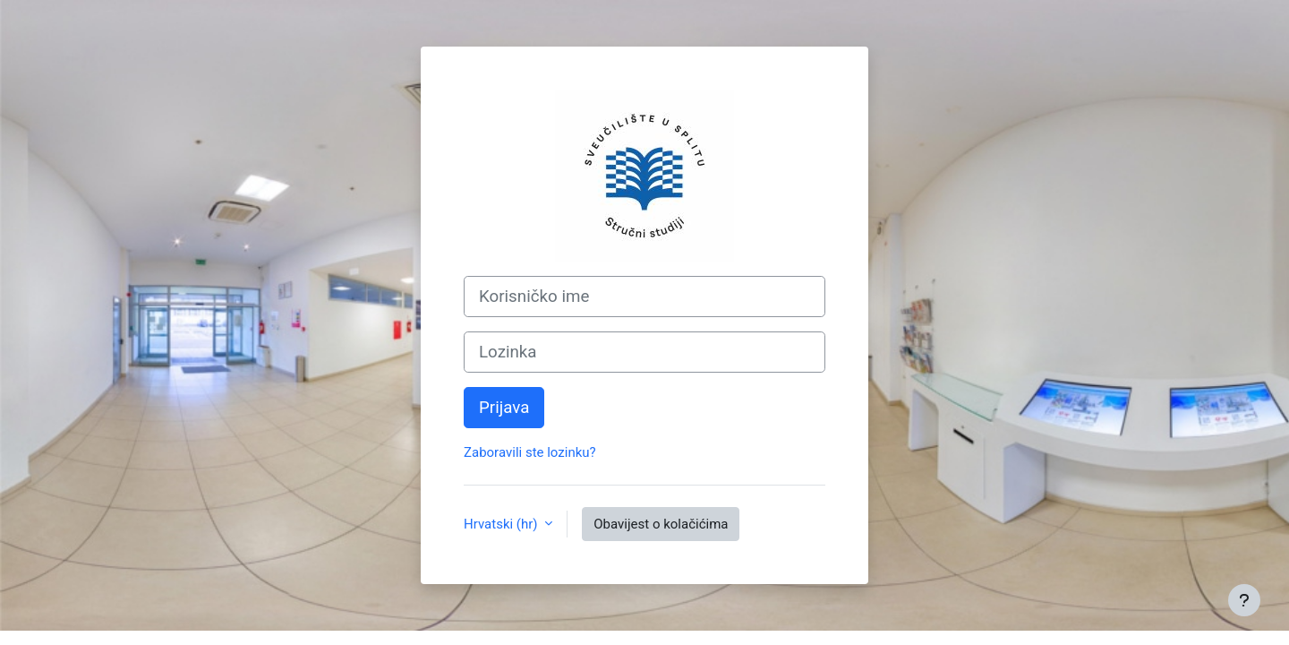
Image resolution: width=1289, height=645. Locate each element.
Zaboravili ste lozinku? (530, 452)
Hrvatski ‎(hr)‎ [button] (502, 524)
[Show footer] (1244, 600)
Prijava (504, 407)
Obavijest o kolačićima (660, 524)
